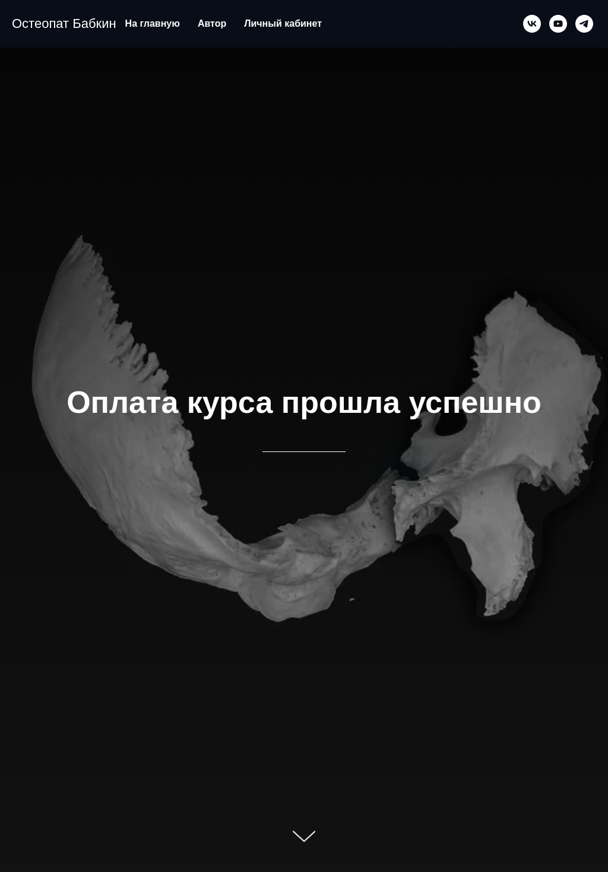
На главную (152, 23)
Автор (212, 23)
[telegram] (584, 24)
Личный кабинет (283, 23)
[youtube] (558, 24)
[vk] (532, 24)
